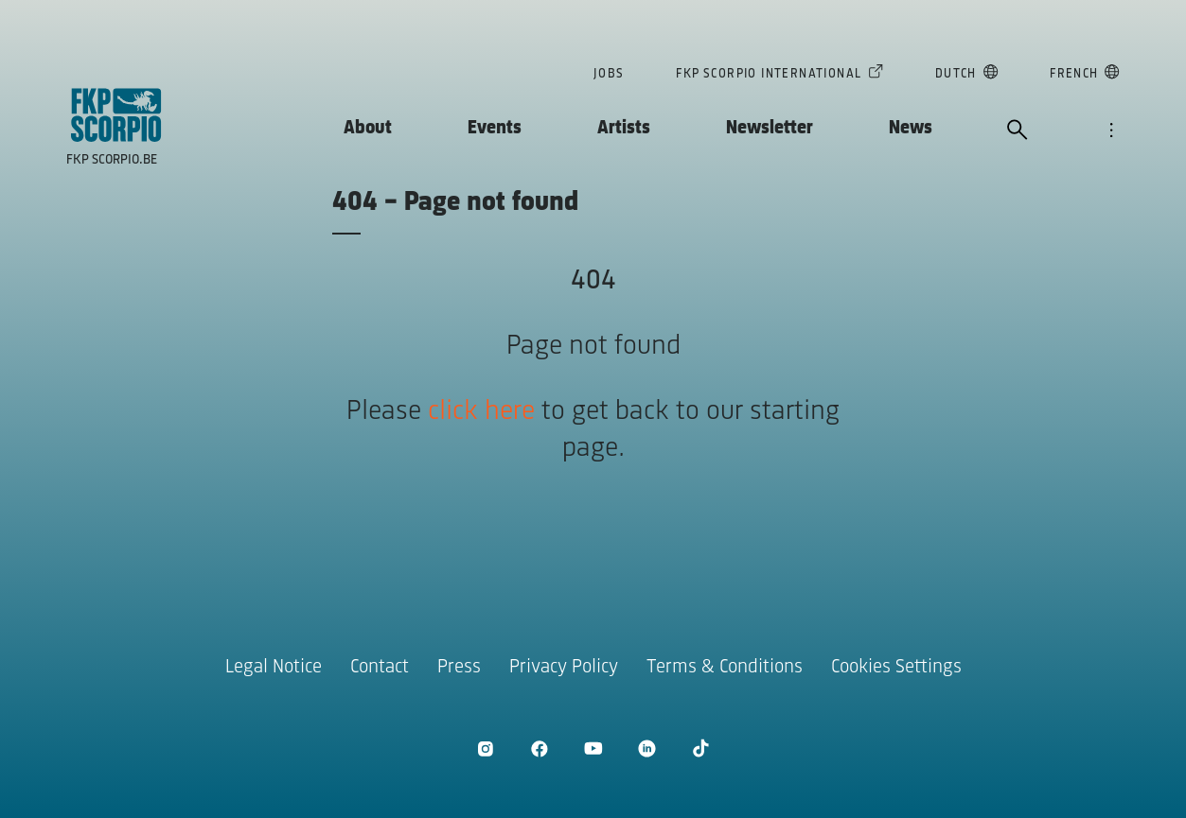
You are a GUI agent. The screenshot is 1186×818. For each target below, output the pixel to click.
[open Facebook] (539, 748)
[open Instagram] (485, 748)
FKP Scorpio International (768, 75)
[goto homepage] (116, 115)
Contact (379, 667)
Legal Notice (273, 667)
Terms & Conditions (724, 667)
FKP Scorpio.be (111, 160)
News (910, 128)
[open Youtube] (593, 748)
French (1074, 75)
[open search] (1017, 131)
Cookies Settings (896, 667)
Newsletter (769, 128)
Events (495, 128)
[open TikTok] (701, 748)
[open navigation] (1111, 131)
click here (481, 411)
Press (459, 667)
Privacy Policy (563, 667)
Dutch (956, 75)
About (368, 128)
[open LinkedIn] (647, 748)
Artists (623, 128)
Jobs (609, 74)
